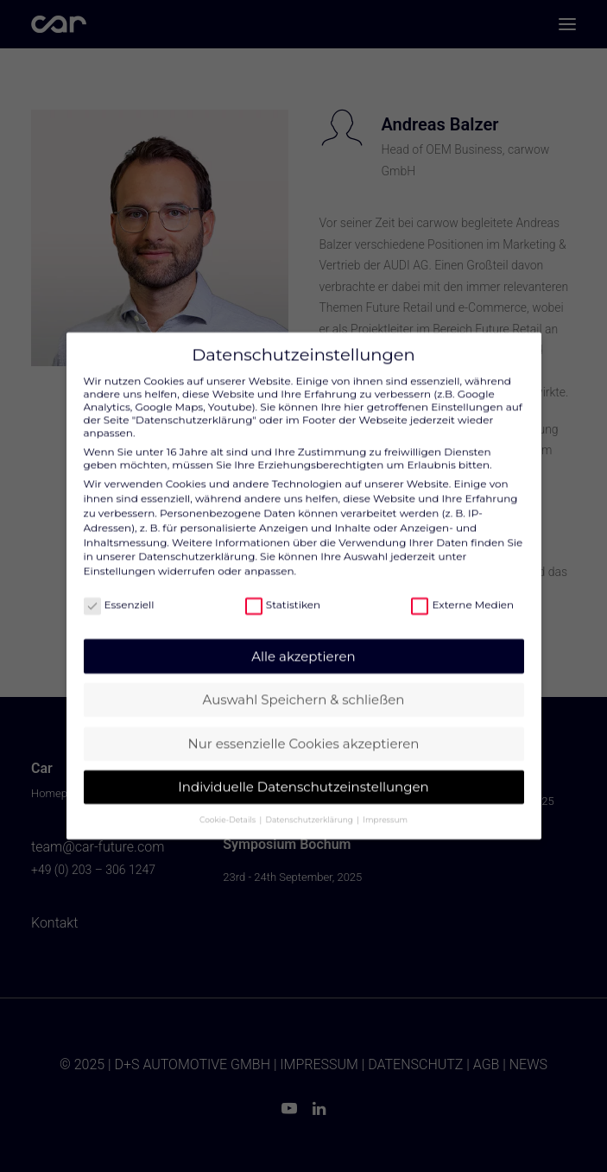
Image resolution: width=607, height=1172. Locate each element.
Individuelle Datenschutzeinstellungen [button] (303, 774)
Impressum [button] (385, 806)
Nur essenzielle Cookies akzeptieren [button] (304, 730)
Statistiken (282, 592)
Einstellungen (119, 558)
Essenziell (119, 592)
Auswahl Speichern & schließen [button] (304, 687)
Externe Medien (462, 592)
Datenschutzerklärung (196, 543)
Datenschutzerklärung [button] (311, 806)
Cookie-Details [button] (228, 806)
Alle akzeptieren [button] (303, 643)
